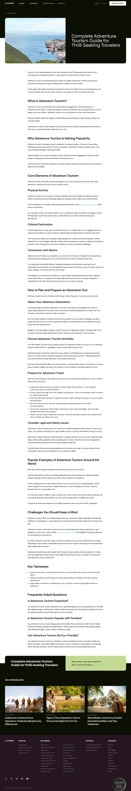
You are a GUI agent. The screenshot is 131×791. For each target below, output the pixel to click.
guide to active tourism (88, 204)
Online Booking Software (93, 745)
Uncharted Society (46, 763)
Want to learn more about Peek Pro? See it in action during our (86, 663)
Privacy (110, 755)
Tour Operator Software (93, 747)
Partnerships (112, 766)
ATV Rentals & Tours (69, 747)
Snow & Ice (66, 753)
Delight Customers (24, 750)
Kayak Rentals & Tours (47, 753)
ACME (110, 771)
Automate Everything (24, 747)
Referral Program (113, 753)
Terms (110, 758)
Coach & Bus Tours (47, 758)
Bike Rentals (44, 766)
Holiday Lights (67, 763)
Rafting (65, 761)
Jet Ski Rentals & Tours (48, 755)
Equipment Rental (91, 750)
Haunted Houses (68, 771)
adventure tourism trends (66, 532)
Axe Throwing (67, 755)
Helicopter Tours (68, 745)
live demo (97, 664)
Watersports (44, 750)
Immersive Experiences (48, 769)
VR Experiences (46, 771)
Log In (104, 3)
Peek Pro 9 (61, 3)
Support (97, 3)
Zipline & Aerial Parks (69, 758)
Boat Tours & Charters (47, 747)
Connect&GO (112, 769)
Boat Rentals (44, 745)
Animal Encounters (69, 750)
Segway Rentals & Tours (48, 761)
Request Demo (118, 3)
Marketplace (112, 750)
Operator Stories (48, 3)
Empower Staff (23, 753)
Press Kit (111, 763)
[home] (11, 3)
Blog (109, 747)
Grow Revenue (22, 745)
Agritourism (66, 766)
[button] (22, 3)
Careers (110, 761)
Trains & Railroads (68, 769)
